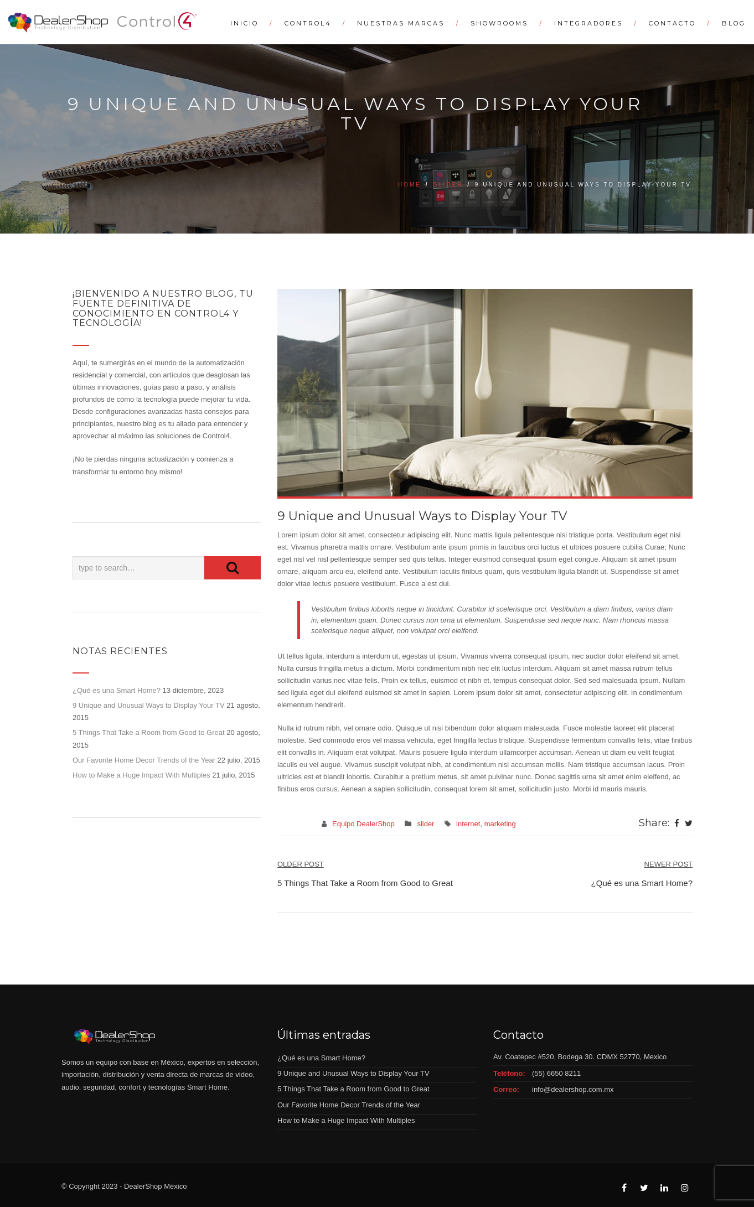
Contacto (672, 23)
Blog (734, 23)
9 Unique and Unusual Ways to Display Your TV (149, 705)
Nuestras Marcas (401, 23)
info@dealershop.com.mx (573, 1089)
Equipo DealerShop (363, 824)
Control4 (308, 23)
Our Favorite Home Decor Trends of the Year (144, 760)
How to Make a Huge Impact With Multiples (141, 775)
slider (448, 185)
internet (468, 824)
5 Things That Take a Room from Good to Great (149, 732)
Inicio (244, 23)
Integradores (588, 23)
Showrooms (499, 23)
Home (409, 185)
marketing (500, 824)
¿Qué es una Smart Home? (117, 690)
